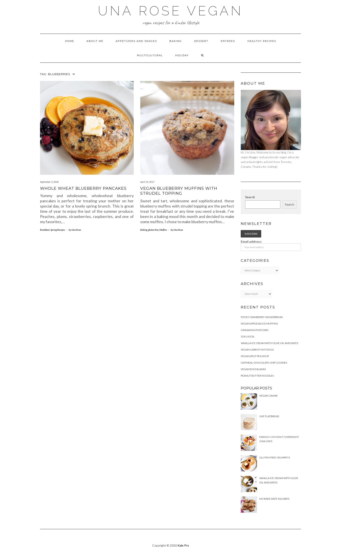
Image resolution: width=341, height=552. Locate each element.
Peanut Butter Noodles (257, 375)
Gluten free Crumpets (274, 457)
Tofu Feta (247, 336)
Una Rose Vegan (170, 10)
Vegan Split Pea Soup (255, 356)
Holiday (182, 55)
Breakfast (45, 229)
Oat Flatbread (269, 416)
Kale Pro (183, 545)
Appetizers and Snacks (136, 41)
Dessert (201, 41)
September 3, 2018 (49, 181)
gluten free (153, 229)
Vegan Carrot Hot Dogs (257, 349)
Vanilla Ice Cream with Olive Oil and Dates (269, 343)
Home (69, 41)
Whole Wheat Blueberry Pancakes (83, 188)
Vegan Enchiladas (253, 369)
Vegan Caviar (268, 395)
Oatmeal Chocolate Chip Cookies (264, 362)
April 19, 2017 (147, 181)
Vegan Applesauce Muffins (259, 323)
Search (250, 197)
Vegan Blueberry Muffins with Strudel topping (178, 191)
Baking (175, 41)
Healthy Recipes (261, 41)
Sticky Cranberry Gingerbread (262, 317)
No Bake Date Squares (274, 498)
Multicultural (150, 55)
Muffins (163, 229)
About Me (95, 41)
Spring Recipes (57, 229)
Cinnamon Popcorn (254, 330)
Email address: (271, 245)
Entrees (228, 41)
